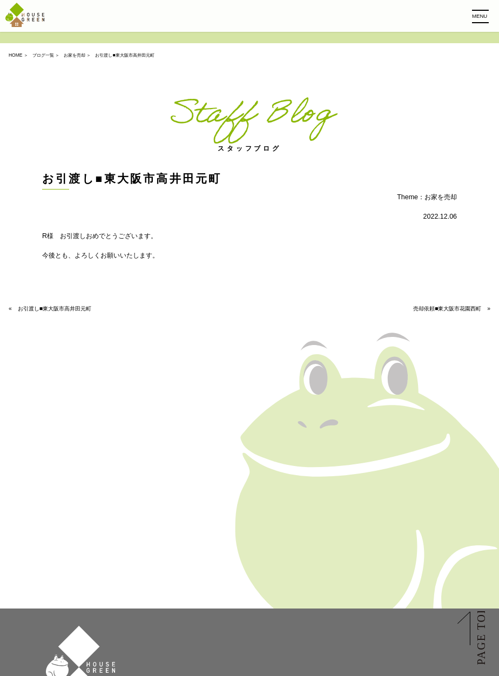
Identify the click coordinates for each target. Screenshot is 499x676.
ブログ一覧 (43, 55)
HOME (15, 55)
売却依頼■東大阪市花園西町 (447, 309)
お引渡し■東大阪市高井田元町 (54, 309)
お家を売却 (74, 55)
